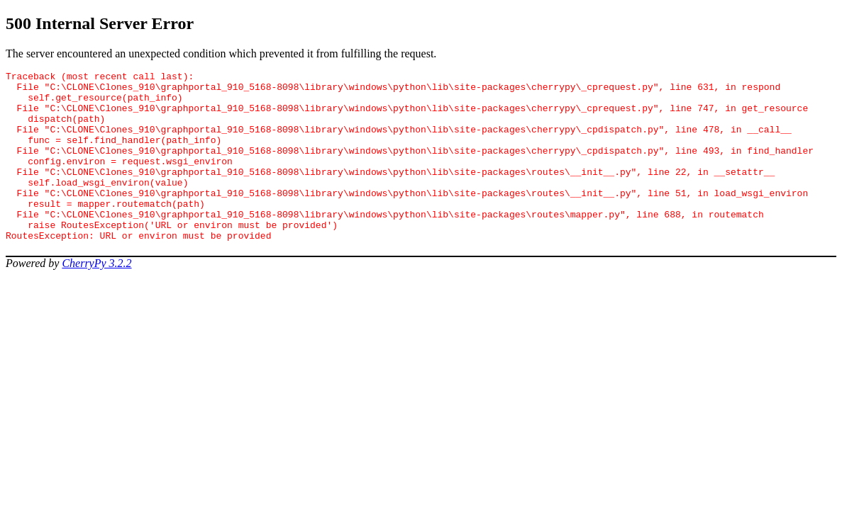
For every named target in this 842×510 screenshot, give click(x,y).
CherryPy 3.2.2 (96, 297)
